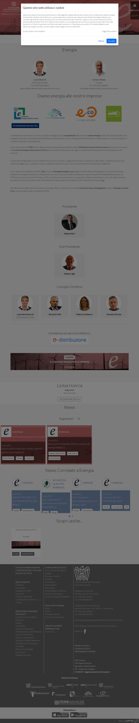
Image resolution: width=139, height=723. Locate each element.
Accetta (111, 41)
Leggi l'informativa (109, 31)
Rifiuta (101, 41)
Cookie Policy (76, 27)
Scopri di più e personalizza (34, 31)
